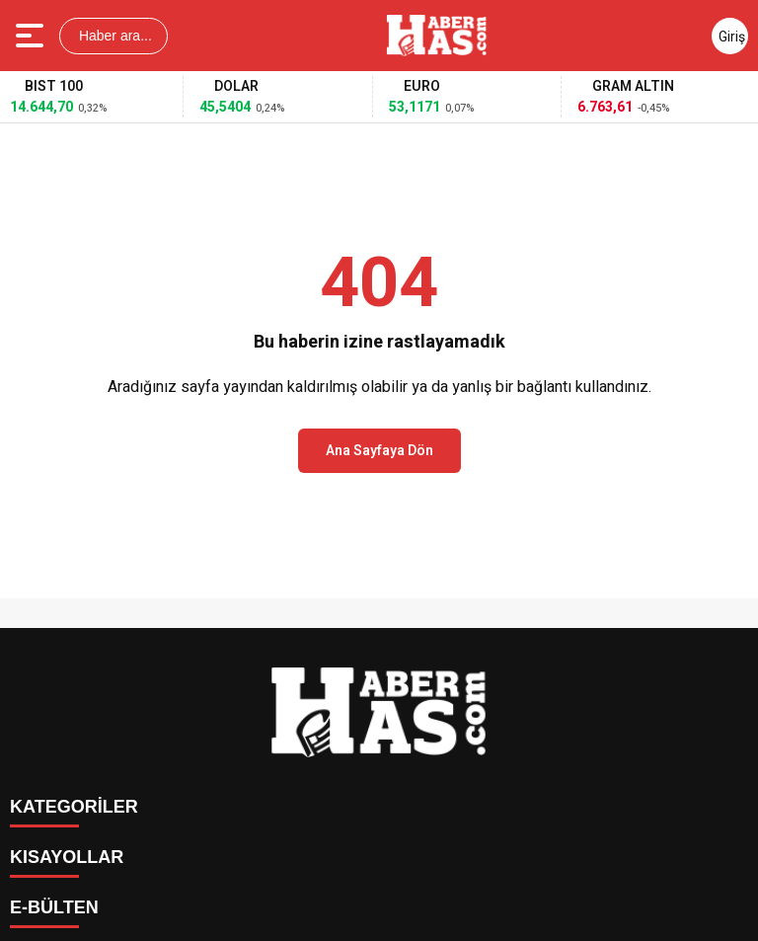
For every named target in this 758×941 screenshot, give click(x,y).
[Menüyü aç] (32, 35)
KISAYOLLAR (66, 857)
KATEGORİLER (74, 807)
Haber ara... (113, 35)
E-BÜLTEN (54, 907)
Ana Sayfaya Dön (379, 450)
